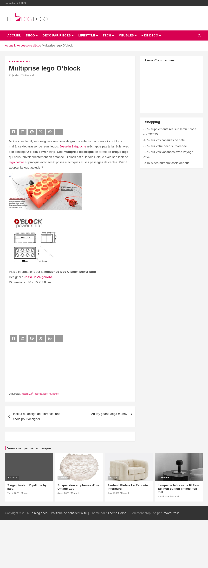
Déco (30, 35)
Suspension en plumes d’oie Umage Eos (78, 487)
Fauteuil (13, 478)
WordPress (172, 513)
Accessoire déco (20, 61)
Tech (107, 35)
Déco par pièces (56, 35)
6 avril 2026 (63, 493)
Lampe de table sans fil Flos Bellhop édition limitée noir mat (178, 489)
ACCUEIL (14, 35)
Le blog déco (38, 513)
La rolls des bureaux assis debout (166, 163)
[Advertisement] (70, 102)
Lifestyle (86, 35)
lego (45, 393)
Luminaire (63, 478)
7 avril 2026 (13, 493)
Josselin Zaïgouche (73, 146)
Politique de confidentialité (69, 513)
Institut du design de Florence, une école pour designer (36, 416)
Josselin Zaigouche (38, 277)
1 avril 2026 (163, 496)
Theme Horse (117, 513)
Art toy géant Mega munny (109, 414)
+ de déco (149, 35)
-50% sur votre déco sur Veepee (165, 146)
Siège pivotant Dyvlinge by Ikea (27, 487)
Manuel (30, 75)
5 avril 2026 (113, 493)
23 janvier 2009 (17, 75)
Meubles (126, 35)
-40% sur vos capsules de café (164, 140)
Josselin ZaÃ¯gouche (31, 393)
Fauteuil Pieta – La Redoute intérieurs (128, 487)
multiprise (54, 393)
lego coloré (16, 162)
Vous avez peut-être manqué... (30, 448)
